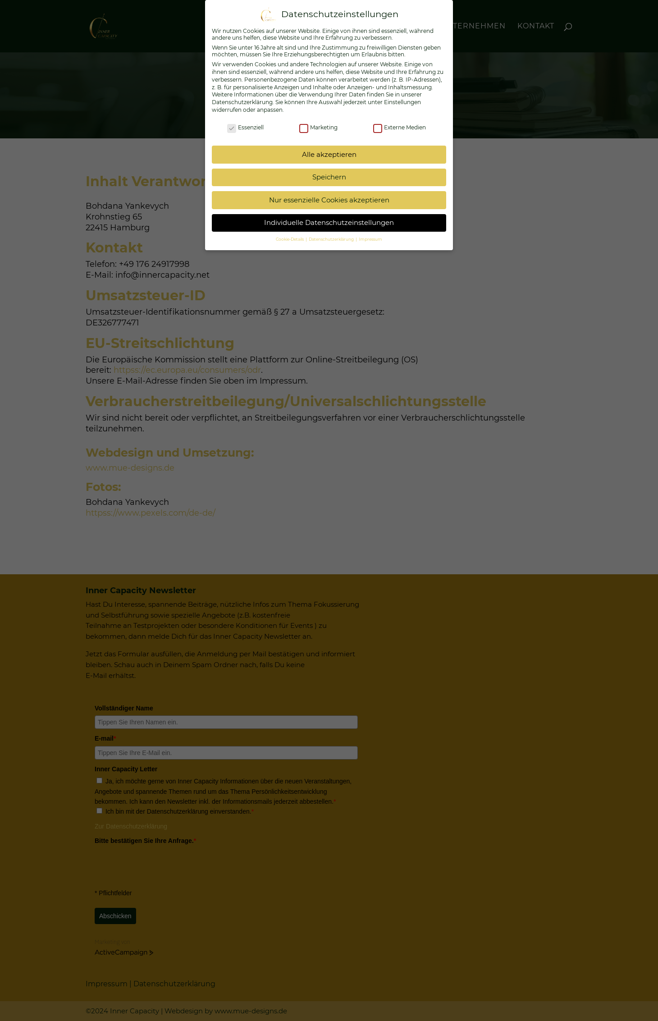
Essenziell (245, 127)
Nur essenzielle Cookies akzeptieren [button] (329, 200)
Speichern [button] (329, 177)
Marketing (318, 127)
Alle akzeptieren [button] (329, 154)
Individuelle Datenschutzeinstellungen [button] (329, 222)
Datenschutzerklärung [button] (332, 239)
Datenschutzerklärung (242, 102)
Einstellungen (402, 102)
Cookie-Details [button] (290, 239)
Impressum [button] (370, 239)
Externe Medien (399, 127)
